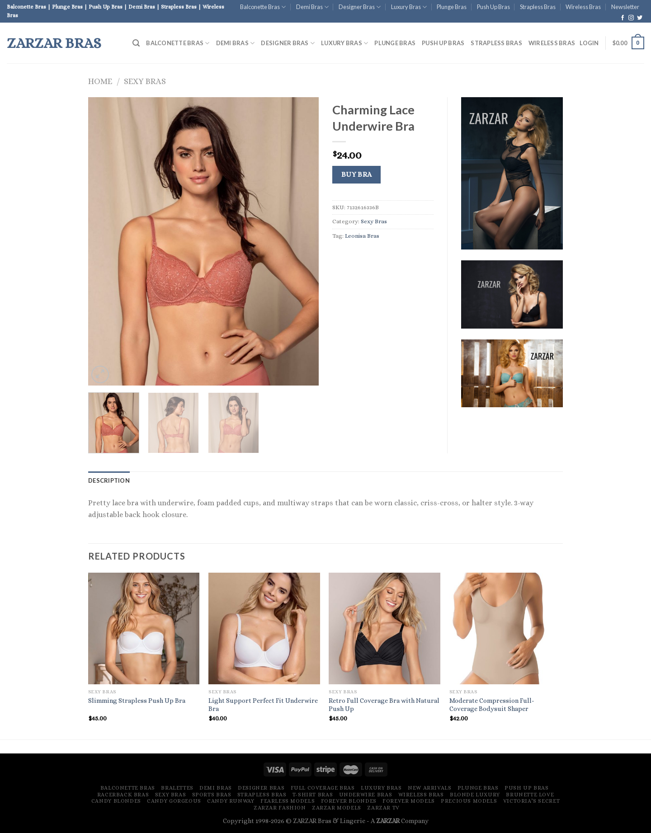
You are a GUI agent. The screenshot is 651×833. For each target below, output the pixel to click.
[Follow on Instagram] (631, 18)
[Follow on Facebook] (622, 18)
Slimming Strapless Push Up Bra (136, 700)
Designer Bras (360, 7)
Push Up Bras (493, 6)
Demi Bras (312, 7)
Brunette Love (530, 794)
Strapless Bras (538, 6)
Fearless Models (287, 801)
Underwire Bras (365, 794)
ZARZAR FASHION (280, 808)
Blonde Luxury (475, 794)
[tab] (109, 480)
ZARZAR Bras (54, 43)
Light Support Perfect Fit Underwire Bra (263, 705)
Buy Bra (356, 174)
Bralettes (177, 788)
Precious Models (469, 801)
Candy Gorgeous (174, 801)
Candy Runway (230, 801)
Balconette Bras (263, 7)
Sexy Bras (145, 81)
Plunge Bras (452, 6)
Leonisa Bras (362, 235)
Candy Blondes (116, 801)
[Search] (136, 43)
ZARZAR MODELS (336, 808)
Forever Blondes (349, 801)
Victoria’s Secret (531, 801)
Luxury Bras (409, 7)
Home (100, 81)
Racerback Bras (123, 794)
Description (109, 480)
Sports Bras (211, 794)
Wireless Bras (583, 6)
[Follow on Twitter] (639, 18)
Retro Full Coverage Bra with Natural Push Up (384, 705)
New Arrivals (429, 788)
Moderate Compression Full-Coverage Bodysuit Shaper (491, 705)
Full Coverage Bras (323, 788)
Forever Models (408, 801)
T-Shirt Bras (312, 794)
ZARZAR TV (383, 808)
